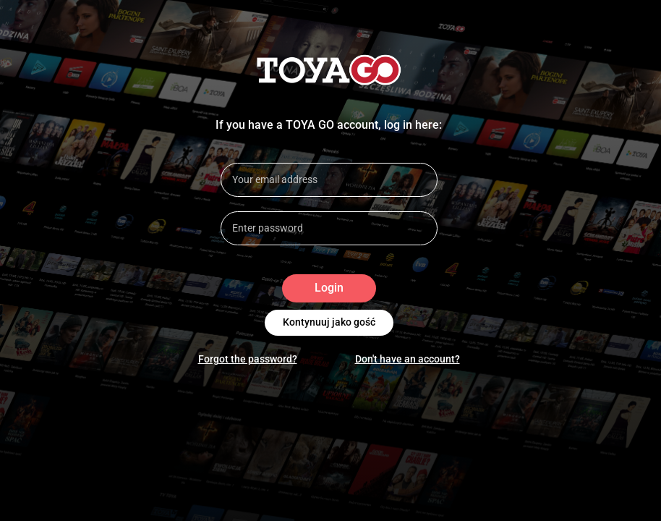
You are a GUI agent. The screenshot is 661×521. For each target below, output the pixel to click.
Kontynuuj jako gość (329, 323)
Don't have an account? (407, 359)
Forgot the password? (247, 359)
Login (329, 288)
